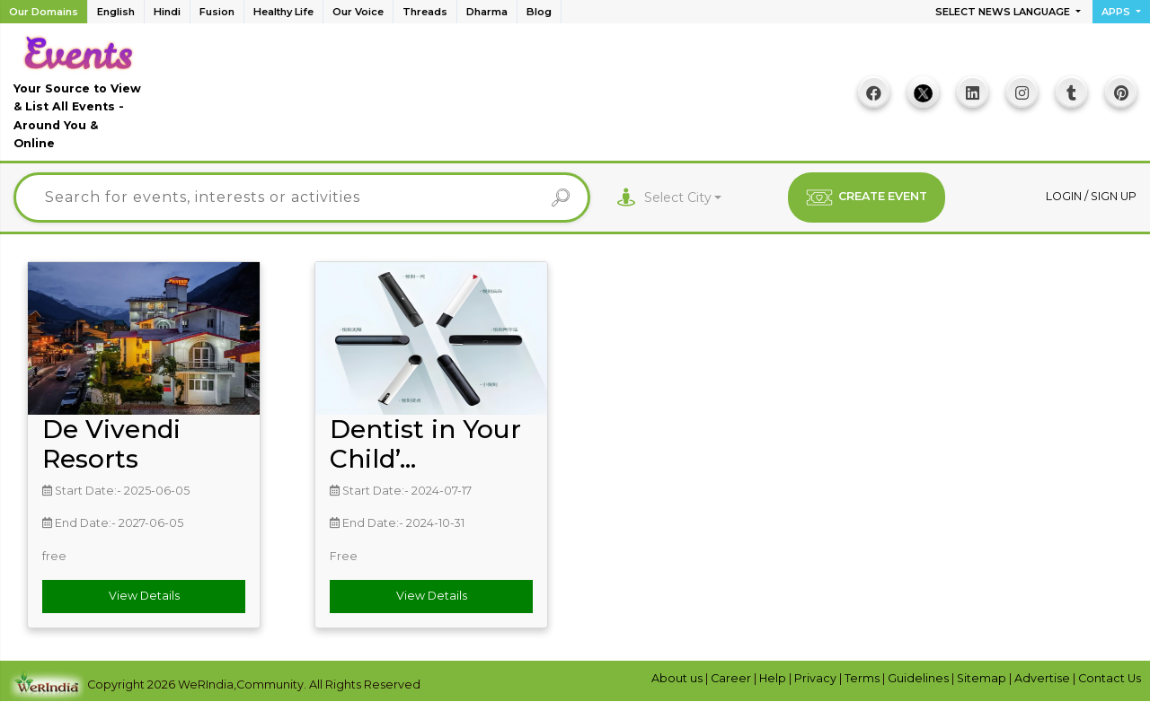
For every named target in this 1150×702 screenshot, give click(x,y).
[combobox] (683, 198)
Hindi (167, 11)
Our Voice (358, 11)
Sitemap (983, 678)
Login (1065, 196)
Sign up (1114, 196)
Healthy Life (283, 11)
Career (732, 678)
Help (774, 678)
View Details (144, 595)
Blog (539, 11)
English (116, 11)
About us (678, 678)
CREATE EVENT (866, 197)
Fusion (216, 11)
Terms (863, 678)
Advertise (1043, 678)
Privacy (816, 678)
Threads (424, 11)
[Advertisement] (495, 98)
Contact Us (1109, 678)
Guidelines (919, 678)
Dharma (487, 11)
